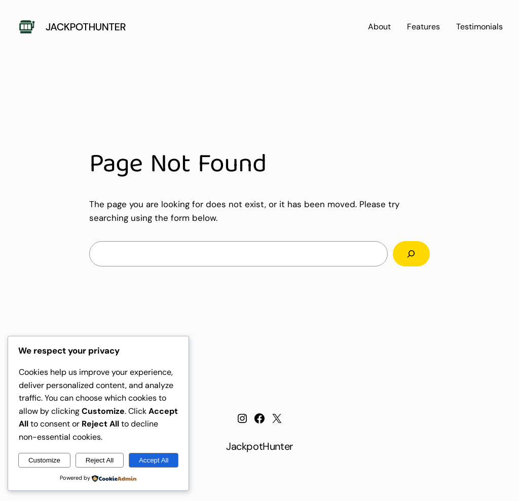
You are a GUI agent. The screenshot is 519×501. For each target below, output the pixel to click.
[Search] (411, 254)
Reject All (100, 460)
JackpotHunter (86, 26)
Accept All (154, 460)
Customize (44, 460)
